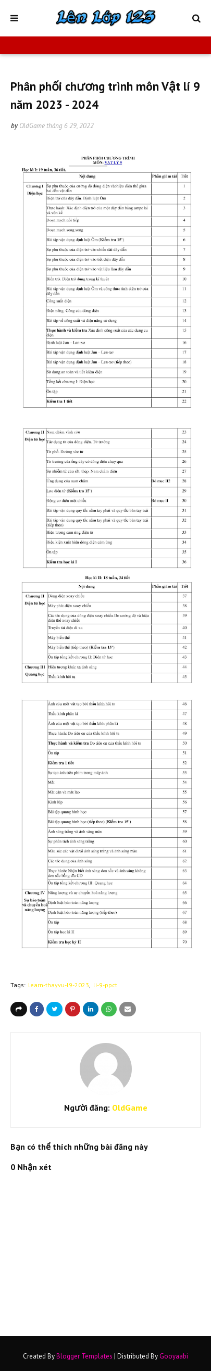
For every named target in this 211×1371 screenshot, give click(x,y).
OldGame (32, 125)
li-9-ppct (105, 985)
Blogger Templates (84, 1356)
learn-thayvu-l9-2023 (58, 985)
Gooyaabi (173, 1356)
